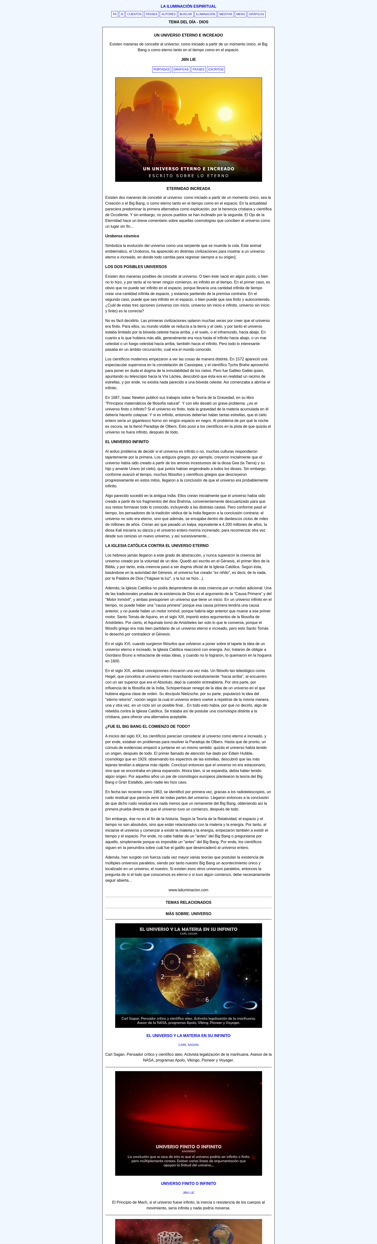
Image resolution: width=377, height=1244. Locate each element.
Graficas (181, 69)
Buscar (186, 14)
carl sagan (188, 1045)
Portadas (162, 69)
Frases (151, 14)
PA (115, 14)
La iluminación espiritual (188, 6)
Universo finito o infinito (188, 1183)
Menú (240, 14)
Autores (168, 14)
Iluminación (205, 14)
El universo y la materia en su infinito (188, 1036)
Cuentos (134, 14)
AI (121, 14)
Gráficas (256, 14)
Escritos (216, 69)
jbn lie (188, 1192)
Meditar (225, 14)
